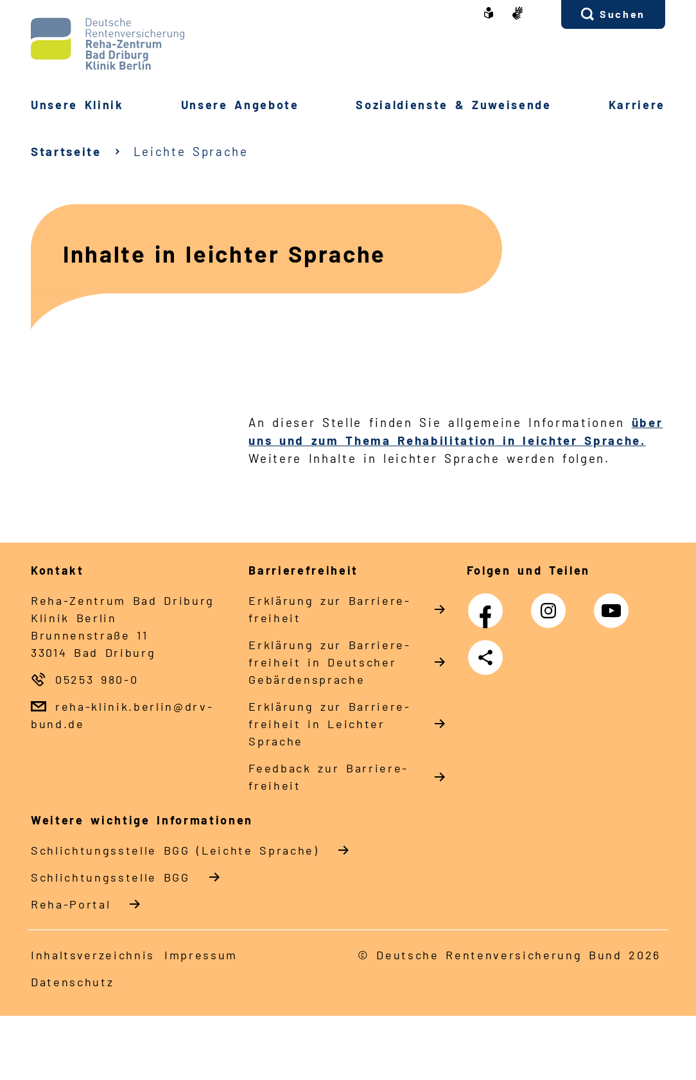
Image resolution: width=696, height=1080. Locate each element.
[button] (613, 14)
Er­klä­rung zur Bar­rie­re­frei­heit (328, 609)
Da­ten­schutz (72, 982)
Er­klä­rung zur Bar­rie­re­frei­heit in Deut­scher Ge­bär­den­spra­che (328, 662)
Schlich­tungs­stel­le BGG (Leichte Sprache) (175, 850)
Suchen (622, 14)
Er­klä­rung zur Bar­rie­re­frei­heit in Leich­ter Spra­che (328, 723)
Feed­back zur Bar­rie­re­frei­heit (327, 776)
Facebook (488, 604)
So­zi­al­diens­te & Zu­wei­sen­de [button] (453, 105)
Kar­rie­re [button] (637, 105)
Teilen (488, 657)
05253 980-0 (96, 679)
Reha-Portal (70, 904)
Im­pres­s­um (201, 955)
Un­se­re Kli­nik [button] (77, 105)
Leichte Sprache (191, 151)
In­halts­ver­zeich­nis (93, 955)
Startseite (66, 151)
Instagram (551, 604)
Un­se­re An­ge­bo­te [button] (240, 105)
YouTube (614, 604)
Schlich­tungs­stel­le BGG (110, 877)
